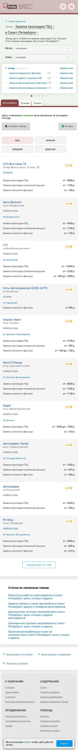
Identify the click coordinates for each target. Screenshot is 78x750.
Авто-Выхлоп (12, 202)
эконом (50, 140)
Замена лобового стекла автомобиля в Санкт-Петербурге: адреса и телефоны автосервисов (36, 605)
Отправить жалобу (49, 726)
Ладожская (11, 303)
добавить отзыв (10, 210)
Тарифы (9, 726)
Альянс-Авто (12, 319)
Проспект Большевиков (18, 377)
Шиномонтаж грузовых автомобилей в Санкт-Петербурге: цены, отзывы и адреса (36, 625)
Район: (9, 57)
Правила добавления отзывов (54, 702)
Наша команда (12, 692)
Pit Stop (8, 520)
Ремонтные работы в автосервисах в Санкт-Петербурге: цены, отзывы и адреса (35, 597)
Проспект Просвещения (18, 334)
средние (17, 149)
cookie (27, 742)
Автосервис (11, 486)
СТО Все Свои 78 (14, 164)
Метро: (9, 48)
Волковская (12, 260)
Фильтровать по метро (18, 654)
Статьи (43, 687)
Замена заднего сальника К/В (25, 78)
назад (18, 68)
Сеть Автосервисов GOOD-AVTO (25, 288)
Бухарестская (13, 217)
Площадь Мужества (16, 458)
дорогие (50, 149)
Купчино (10, 420)
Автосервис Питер (16, 443)
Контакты (44, 716)
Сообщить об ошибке (50, 721)
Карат (7, 405)
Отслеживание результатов (18, 721)
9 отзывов (8, 172)
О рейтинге (10, 697)
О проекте (9, 687)
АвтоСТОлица (12, 362)
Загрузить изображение (51, 697)
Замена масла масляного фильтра (28, 83)
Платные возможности (16, 716)
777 (5, 245)
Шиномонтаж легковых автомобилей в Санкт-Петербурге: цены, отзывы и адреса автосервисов (36, 615)
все (17, 140)
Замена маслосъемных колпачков (28, 88)
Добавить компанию (50, 692)
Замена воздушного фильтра (25, 73)
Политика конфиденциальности (20, 702)
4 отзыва (7, 296)
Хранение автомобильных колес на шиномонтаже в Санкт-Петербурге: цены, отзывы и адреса (38, 634)
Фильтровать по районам (54, 654)
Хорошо (64, 743)
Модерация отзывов (49, 730)
